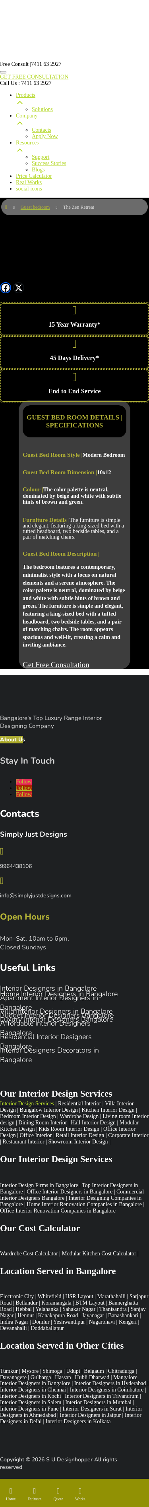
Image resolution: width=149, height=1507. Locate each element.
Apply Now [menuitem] (45, 136)
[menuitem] (10, 1494)
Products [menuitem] (82, 99)
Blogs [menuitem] (38, 170)
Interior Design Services (27, 1104)
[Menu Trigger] (3, 72)
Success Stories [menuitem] (49, 163)
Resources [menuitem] (82, 147)
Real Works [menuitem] (29, 182)
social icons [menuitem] (29, 189)
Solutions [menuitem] (42, 109)
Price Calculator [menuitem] (34, 176)
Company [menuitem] (82, 120)
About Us (11, 739)
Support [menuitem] (40, 157)
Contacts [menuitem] (41, 130)
